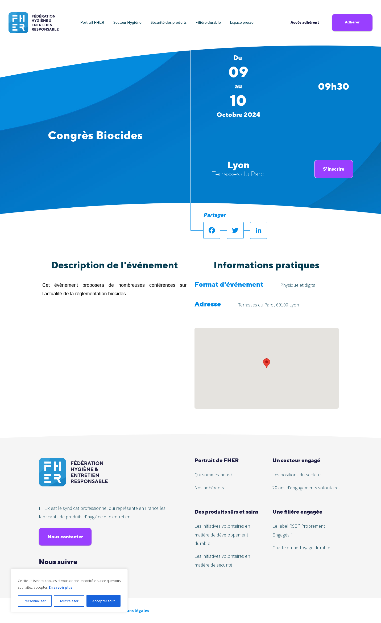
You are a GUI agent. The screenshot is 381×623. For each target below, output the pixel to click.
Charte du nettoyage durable (301, 547)
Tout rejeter (69, 601)
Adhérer (352, 22)
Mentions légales (132, 610)
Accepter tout (103, 601)
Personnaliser (35, 601)
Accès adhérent (305, 22)
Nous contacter (65, 537)
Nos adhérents (209, 488)
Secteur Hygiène (127, 22)
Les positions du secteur (296, 475)
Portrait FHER (92, 22)
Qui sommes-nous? (213, 475)
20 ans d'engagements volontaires (306, 488)
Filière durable (208, 22)
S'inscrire (333, 169)
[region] (69, 590)
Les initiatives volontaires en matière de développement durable (222, 534)
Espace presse (242, 22)
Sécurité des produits (169, 22)
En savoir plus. (61, 587)
